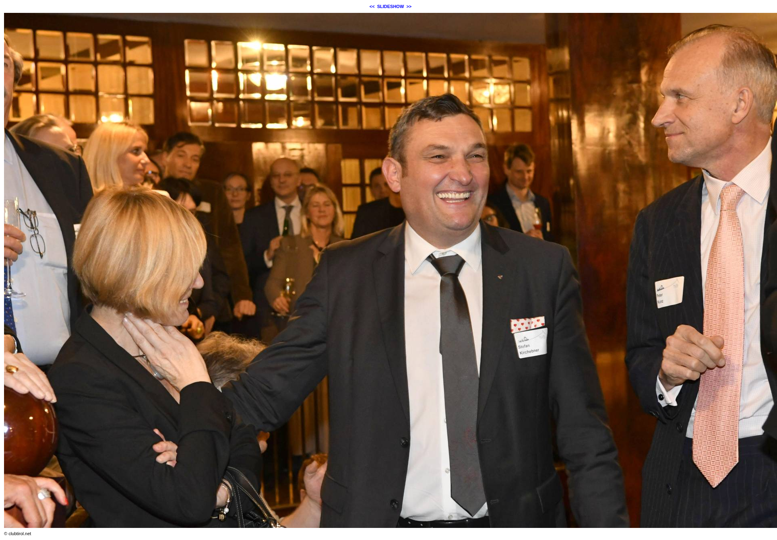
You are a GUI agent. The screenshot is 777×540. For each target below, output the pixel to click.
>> (408, 6)
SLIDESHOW (390, 6)
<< (372, 6)
